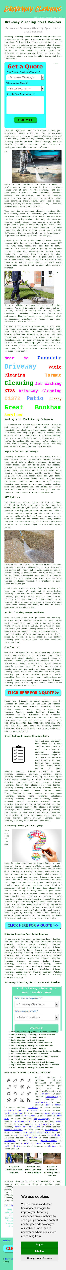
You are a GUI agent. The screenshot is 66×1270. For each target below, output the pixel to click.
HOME (35, 17)
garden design (54, 1105)
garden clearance (13, 1113)
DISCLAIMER (58, 17)
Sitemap (6, 1241)
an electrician (43, 1124)
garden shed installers (27, 1127)
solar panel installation (36, 1132)
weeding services (13, 1130)
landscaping (52, 1097)
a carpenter (51, 1130)
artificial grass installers (20, 1110)
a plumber (57, 1135)
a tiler (33, 1108)
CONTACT (49, 17)
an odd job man (22, 1135)
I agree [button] (39, 1244)
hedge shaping (41, 1119)
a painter (30, 1116)
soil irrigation (13, 1146)
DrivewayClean (12, 1259)
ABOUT (42, 17)
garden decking (49, 1141)
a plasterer (51, 1146)
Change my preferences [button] (39, 1258)
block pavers (45, 1094)
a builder (31, 1138)
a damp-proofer (23, 1121)
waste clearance (53, 1113)
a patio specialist (31, 1143)
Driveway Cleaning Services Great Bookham (32, 982)
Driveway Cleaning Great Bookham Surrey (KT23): (30, 37)
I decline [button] (39, 1251)
